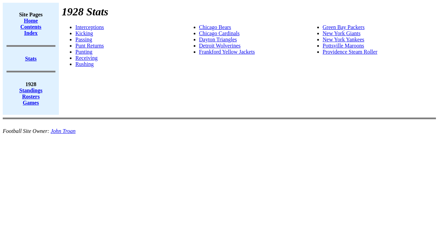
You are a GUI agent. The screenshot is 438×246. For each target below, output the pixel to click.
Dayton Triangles (218, 39)
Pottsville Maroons (343, 46)
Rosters (31, 96)
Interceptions (89, 27)
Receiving (86, 58)
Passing (83, 39)
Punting (83, 52)
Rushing (84, 64)
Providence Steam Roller (350, 52)
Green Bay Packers (344, 27)
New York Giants (342, 33)
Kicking (84, 33)
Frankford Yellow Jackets (227, 52)
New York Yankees (343, 39)
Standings (30, 90)
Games (31, 103)
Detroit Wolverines (220, 46)
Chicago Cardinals (219, 33)
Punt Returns (89, 46)
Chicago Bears (215, 27)
